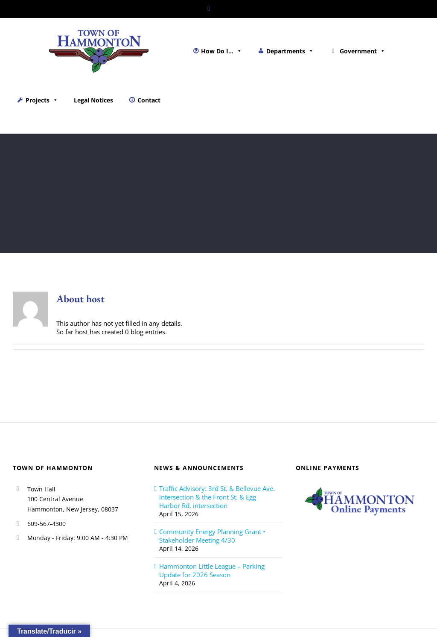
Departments (290, 51)
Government (362, 51)
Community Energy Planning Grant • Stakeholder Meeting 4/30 (212, 535)
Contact (148, 100)
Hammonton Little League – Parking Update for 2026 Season (212, 570)
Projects (42, 100)
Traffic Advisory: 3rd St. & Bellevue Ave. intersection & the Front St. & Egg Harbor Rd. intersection (217, 497)
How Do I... (221, 51)
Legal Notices (93, 100)
